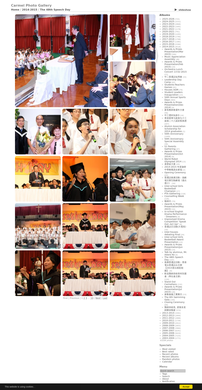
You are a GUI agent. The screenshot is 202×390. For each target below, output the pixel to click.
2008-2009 (168, 325)
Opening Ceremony (175, 172)
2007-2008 (168, 328)
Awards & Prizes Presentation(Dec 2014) (173, 105)
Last (105, 298)
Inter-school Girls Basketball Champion (173, 188)
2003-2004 (168, 338)
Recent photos (170, 354)
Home (15, 9)
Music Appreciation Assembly (174, 57)
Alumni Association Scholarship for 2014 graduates (174, 129)
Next (98, 298)
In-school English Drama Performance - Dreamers (175, 214)
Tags (164, 374)
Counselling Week (174, 196)
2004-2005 (168, 335)
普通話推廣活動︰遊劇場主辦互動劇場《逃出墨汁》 (175, 180)
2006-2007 (168, 330)
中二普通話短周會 (173, 77)
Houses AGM (171, 89)
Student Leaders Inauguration (173, 93)
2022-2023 (168, 26)
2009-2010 (168, 323)
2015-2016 (168, 44)
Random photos (171, 359)
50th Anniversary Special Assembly (174, 140)
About (165, 379)
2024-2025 (168, 21)
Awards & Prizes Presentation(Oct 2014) (173, 154)
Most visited (168, 349)
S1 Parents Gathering (170, 147)
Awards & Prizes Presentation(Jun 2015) (173, 247)
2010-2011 (168, 320)
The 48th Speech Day (55, 9)
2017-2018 (168, 39)
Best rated (168, 351)
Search (166, 376)
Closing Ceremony (174, 302)
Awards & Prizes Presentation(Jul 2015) (173, 289)
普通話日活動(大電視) (175, 226)
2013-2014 (168, 313)
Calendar (167, 361)
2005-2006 (168, 333)
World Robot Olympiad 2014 (172, 160)
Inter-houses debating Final (172, 233)
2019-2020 (168, 34)
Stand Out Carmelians (170, 282)
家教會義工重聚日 (173, 294)
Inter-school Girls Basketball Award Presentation (173, 239)
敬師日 (167, 201)
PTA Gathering (172, 193)
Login (13, 388)
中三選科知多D (171, 115)
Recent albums (170, 356)
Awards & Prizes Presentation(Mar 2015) (173, 51)
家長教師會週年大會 (174, 110)
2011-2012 (168, 318)
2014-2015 (29, 9)
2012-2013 (168, 315)
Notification (168, 381)
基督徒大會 (169, 164)
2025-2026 (168, 19)
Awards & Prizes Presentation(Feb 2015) (173, 64)
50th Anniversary (173, 134)
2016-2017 (168, 41)
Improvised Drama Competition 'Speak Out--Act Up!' (175, 221)
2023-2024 (168, 24)
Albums (164, 15)
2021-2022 (168, 29)
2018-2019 (168, 36)
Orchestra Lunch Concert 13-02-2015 (175, 70)
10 (91, 298)
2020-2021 (168, 31)
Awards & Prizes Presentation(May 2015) (174, 206)
